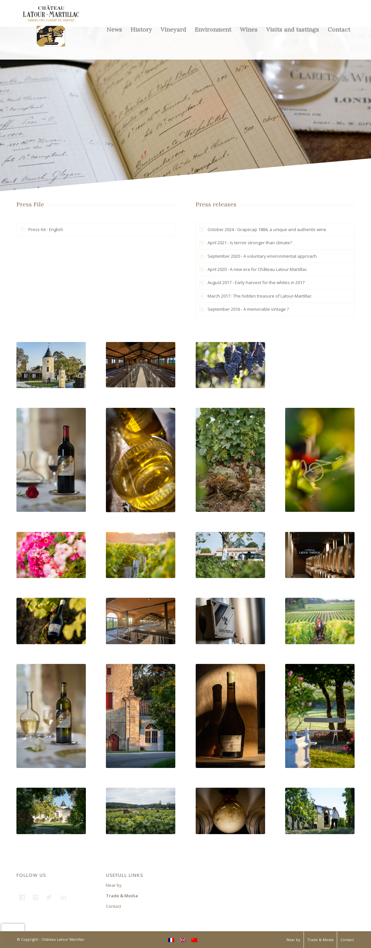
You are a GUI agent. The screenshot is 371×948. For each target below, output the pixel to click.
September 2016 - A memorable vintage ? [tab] (244, 309)
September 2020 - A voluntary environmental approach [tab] (258, 256)
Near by (114, 885)
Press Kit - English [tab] (41, 229)
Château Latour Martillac (63, 939)
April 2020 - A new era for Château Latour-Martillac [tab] (253, 269)
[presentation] (12, 933)
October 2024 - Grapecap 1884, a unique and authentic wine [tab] (262, 229)
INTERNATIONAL (298, 933)
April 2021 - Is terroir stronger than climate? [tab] (245, 243)
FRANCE (267, 933)
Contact (113, 906)
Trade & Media (122, 896)
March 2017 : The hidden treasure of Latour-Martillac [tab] (255, 296)
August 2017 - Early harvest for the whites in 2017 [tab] (252, 282)
